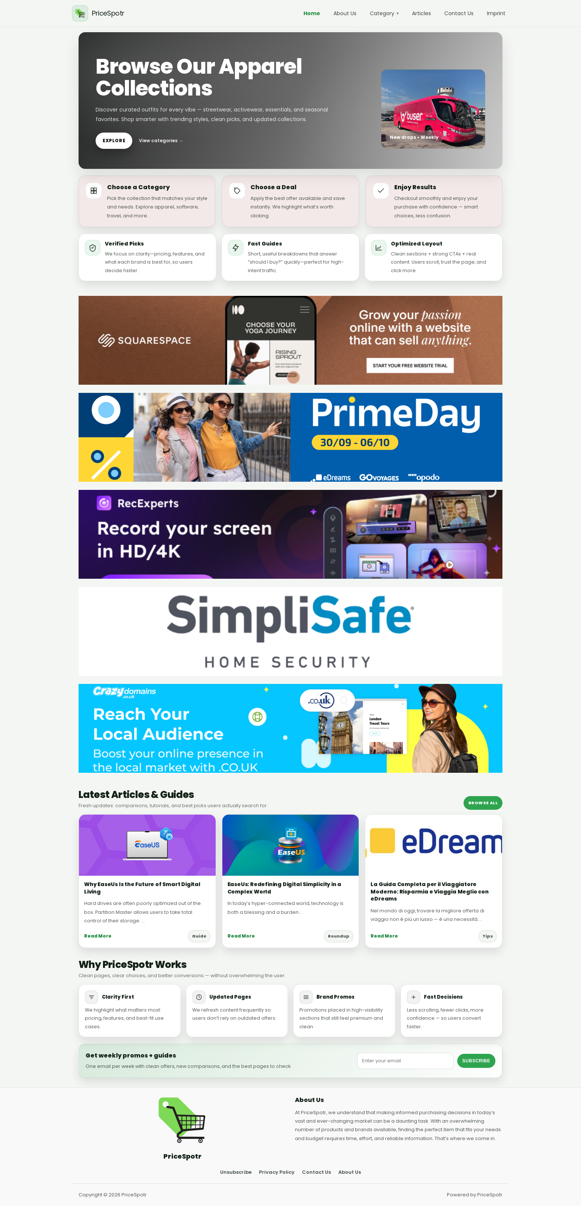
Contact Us (459, 13)
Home (311, 13)
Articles (421, 13)
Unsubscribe (236, 1172)
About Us (344, 13)
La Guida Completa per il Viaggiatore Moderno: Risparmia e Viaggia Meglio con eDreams (429, 891)
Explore (114, 140)
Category (384, 13)
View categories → (161, 140)
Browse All (483, 803)
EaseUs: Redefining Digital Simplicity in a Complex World (285, 888)
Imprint (496, 13)
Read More (98, 936)
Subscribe (476, 1060)
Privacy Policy (277, 1172)
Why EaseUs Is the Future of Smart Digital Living (142, 888)
